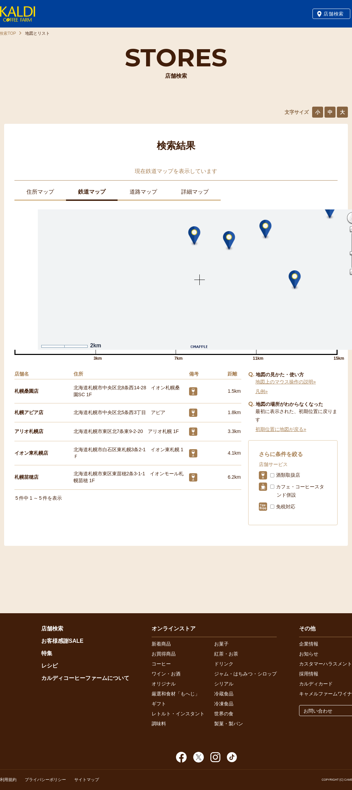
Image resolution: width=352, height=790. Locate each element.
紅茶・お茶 (226, 654)
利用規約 (8, 779)
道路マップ (143, 192)
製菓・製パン (228, 723)
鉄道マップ (92, 192)
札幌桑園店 (26, 391)
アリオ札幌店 (28, 431)
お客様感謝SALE (62, 641)
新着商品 (161, 644)
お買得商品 (164, 654)
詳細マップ (195, 192)
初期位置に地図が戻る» (280, 429)
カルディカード (316, 683)
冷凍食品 (223, 703)
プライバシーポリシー (45, 779)
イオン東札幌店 (31, 453)
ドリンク (223, 664)
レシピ (49, 666)
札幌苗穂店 (26, 477)
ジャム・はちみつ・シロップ (245, 674)
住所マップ (40, 192)
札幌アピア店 (28, 412)
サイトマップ (86, 779)
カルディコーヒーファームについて (85, 678)
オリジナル (164, 683)
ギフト (159, 703)
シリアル (223, 683)
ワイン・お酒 (166, 674)
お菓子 (221, 644)
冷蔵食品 (223, 693)
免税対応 (285, 506)
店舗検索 (333, 14)
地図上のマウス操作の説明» (285, 382)
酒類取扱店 (288, 475)
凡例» (261, 391)
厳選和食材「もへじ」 (176, 693)
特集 (46, 653)
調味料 (159, 723)
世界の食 (223, 713)
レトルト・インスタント (178, 713)
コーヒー (161, 664)
